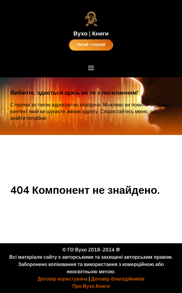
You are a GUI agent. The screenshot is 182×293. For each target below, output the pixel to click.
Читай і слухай (91, 45)
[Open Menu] (91, 68)
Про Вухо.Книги (91, 286)
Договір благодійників (117, 279)
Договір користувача (62, 279)
